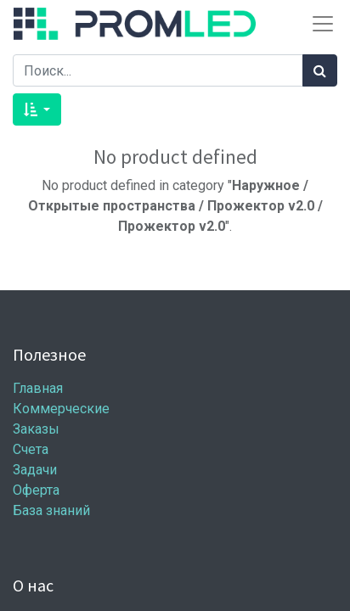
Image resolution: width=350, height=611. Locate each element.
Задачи (35, 470)
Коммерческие (61, 409)
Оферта (36, 490)
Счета (30, 449)
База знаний (51, 510)
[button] (37, 109)
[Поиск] (319, 70)
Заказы (36, 429)
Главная (38, 388)
